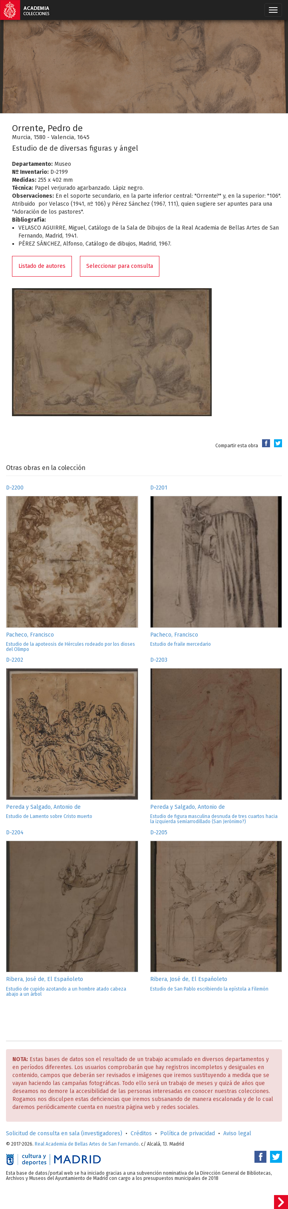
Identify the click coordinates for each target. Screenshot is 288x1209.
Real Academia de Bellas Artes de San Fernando (87, 1144)
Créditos (141, 1133)
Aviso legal (237, 1133)
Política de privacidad (187, 1133)
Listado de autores (42, 266)
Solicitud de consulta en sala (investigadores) (64, 1133)
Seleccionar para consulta (119, 266)
